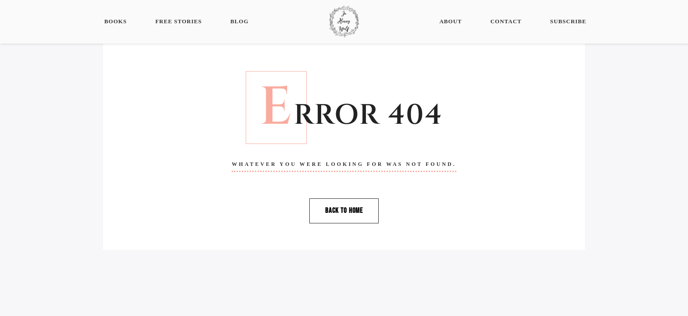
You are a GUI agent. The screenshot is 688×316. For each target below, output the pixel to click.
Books (115, 21)
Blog (239, 21)
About (450, 21)
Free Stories (178, 21)
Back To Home (344, 210)
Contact (506, 21)
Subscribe (568, 21)
